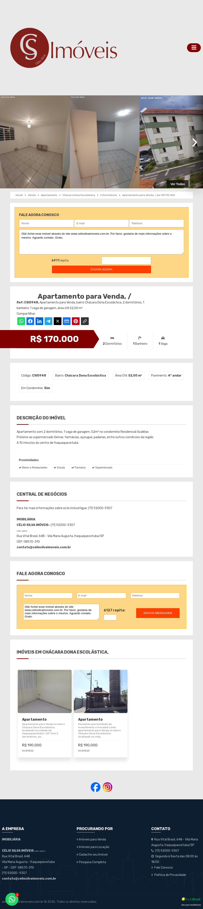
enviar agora (102, 269)
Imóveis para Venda (91, 839)
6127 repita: (114, 610)
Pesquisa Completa (91, 862)
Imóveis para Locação (93, 847)
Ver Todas (178, 184)
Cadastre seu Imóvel (92, 854)
